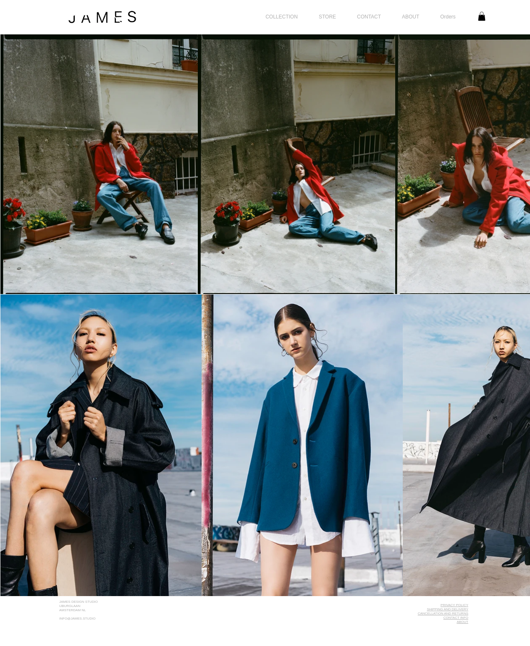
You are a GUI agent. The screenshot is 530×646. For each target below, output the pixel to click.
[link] (481, 16)
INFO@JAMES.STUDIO (77, 618)
